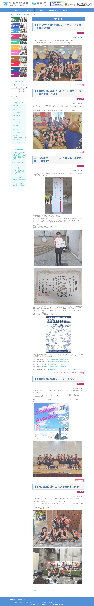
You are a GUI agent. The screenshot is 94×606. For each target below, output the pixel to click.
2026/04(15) (16, 109)
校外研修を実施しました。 (19, 163)
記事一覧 (29, 15)
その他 (78, 10)
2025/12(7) (16, 122)
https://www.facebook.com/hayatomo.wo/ (59, 361)
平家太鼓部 (79, 84)
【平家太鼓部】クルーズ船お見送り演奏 (19, 178)
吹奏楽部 (73, 372)
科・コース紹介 (28, 10)
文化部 (80, 33)
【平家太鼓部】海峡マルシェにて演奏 (54, 379)
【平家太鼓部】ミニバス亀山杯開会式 (19, 184)
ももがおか (55, 372)
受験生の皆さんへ (53, 10)
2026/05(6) (16, 106)
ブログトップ (21, 15)
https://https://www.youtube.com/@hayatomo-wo (63, 369)
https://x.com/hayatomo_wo (55, 364)
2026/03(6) (16, 112)
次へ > (63, 590)
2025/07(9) (16, 139)
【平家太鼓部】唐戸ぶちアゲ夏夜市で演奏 (56, 487)
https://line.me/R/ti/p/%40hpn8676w (60, 359)
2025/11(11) (16, 126)
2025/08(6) (16, 136)
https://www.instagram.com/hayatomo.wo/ (55, 366)
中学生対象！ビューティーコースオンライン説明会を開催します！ (19, 171)
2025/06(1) (16, 142)
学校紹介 (16, 10)
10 (58, 590)
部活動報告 (64, 372)
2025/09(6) (16, 132)
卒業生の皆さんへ (66, 10)
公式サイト (12, 15)
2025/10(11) (16, 129)
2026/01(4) (16, 119)
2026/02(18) (16, 116)
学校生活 (41, 10)
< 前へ (34, 590)
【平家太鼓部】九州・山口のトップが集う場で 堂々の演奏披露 (19, 156)
